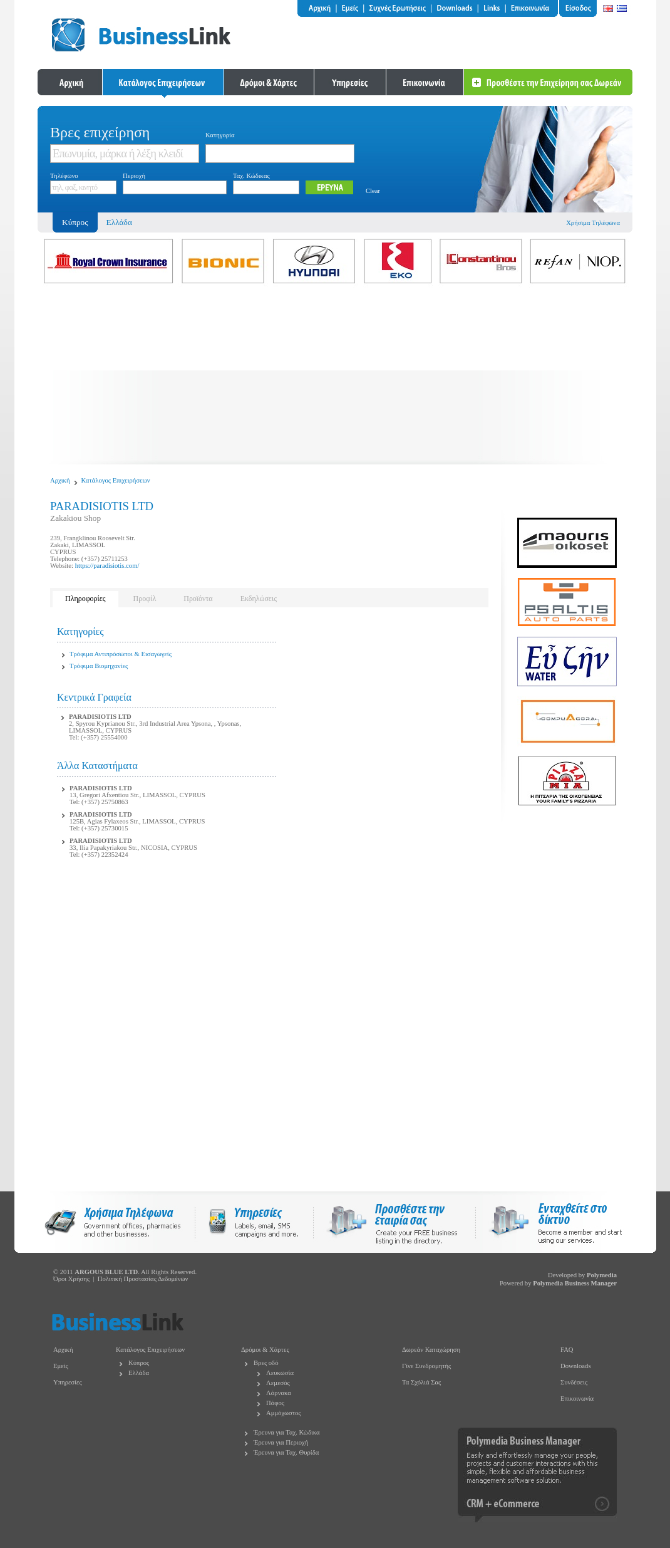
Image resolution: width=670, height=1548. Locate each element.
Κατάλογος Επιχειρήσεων (115, 480)
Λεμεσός (278, 1382)
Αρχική (60, 480)
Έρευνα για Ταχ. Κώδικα (287, 1432)
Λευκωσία (280, 1372)
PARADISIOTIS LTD (100, 716)
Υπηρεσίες (67, 1382)
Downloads (575, 1365)
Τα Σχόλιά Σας (421, 1382)
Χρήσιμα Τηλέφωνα (593, 222)
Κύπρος (138, 1362)
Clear (373, 190)
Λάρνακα (278, 1392)
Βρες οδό (266, 1362)
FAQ (567, 1349)
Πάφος (275, 1402)
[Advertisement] (335, 376)
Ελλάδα (119, 222)
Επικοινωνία (577, 1398)
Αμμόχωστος (283, 1412)
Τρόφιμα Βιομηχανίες (99, 665)
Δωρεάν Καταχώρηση (431, 1349)
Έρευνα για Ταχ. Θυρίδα (286, 1452)
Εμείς (60, 1365)
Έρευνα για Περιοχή (281, 1442)
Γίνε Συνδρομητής (426, 1365)
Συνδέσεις (573, 1382)
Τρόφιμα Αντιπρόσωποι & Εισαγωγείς (121, 654)
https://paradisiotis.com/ (107, 565)
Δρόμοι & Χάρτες (265, 1349)
